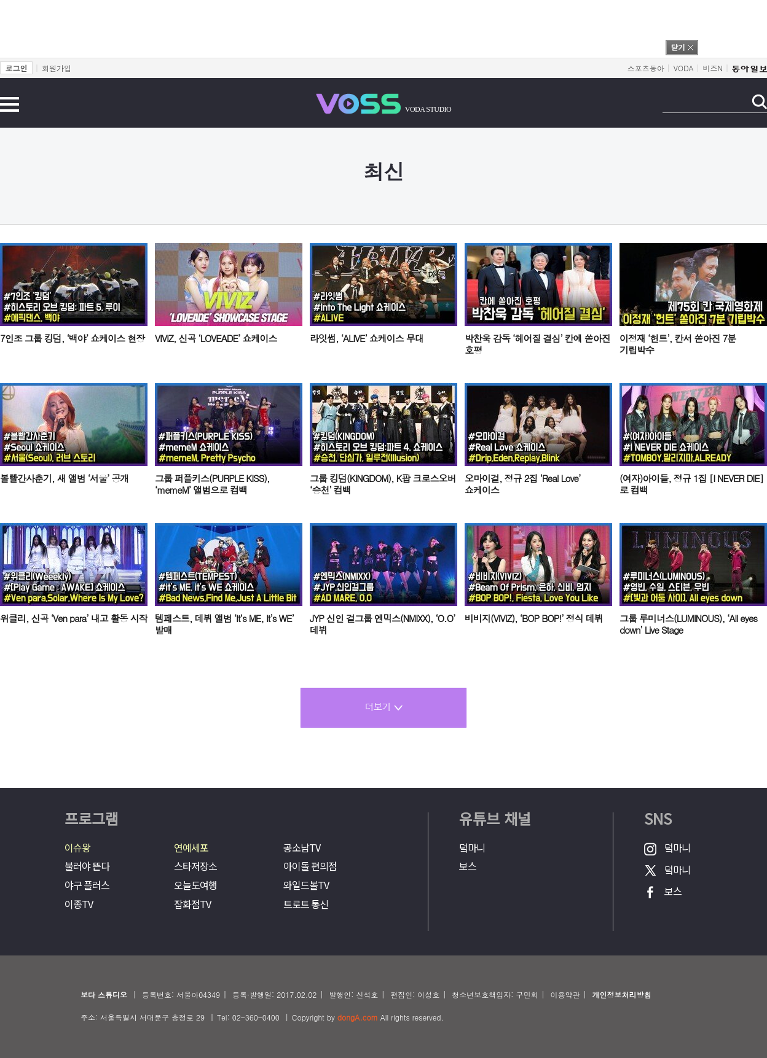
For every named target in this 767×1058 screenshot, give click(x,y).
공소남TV (301, 847)
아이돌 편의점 (310, 866)
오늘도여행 (195, 885)
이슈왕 (77, 847)
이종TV (79, 904)
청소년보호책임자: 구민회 (495, 994)
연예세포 (191, 847)
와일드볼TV (306, 885)
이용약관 (565, 994)
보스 (467, 866)
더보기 (384, 706)
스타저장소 (195, 866)
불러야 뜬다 (87, 866)
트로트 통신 (305, 904)
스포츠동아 (645, 68)
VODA (684, 68)
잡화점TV (192, 904)
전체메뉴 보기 (9, 104)
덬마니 (472, 847)
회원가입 (56, 68)
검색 (759, 101)
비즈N (713, 68)
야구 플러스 (87, 885)
